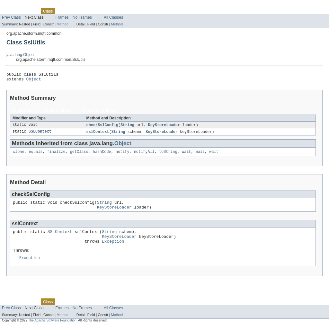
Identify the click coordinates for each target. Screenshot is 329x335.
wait (186, 154)
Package (29, 11)
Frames (62, 17)
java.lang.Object (20, 54)
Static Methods (58, 113)
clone (18, 154)
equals (36, 154)
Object (33, 81)
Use (62, 11)
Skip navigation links (17, 5)
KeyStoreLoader (164, 127)
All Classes (113, 17)
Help (123, 11)
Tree (73, 11)
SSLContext (40, 134)
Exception (113, 249)
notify (122, 154)
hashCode (102, 154)
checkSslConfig (102, 127)
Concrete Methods (99, 113)
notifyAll (144, 154)
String (127, 127)
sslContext (97, 134)
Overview (10, 11)
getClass (79, 154)
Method (62, 24)
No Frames (82, 17)
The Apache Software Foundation (52, 329)
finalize (56, 154)
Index (110, 11)
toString (168, 154)
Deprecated (91, 11)
